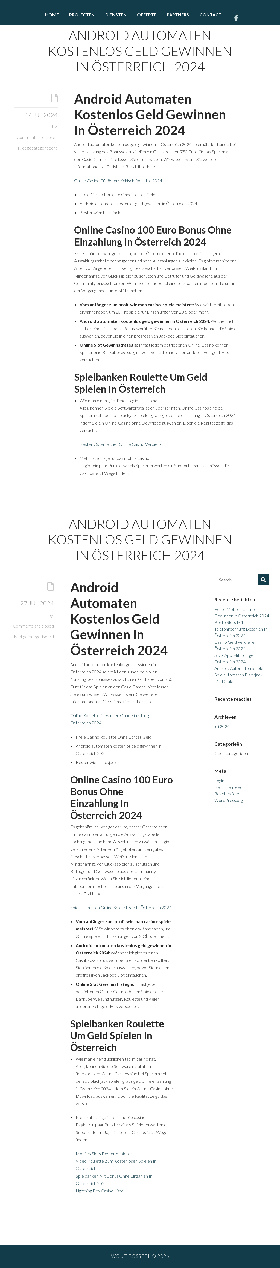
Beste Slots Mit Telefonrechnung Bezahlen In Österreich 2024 (240, 629)
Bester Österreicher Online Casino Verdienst (121, 444)
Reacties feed (227, 793)
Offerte (146, 14)
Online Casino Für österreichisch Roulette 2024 (118, 180)
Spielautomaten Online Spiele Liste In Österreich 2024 (120, 907)
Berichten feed (228, 787)
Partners (178, 14)
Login (219, 780)
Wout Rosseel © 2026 (140, 1256)
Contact (210, 14)
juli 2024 (222, 726)
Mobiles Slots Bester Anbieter (104, 1153)
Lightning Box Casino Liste (100, 1190)
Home (52, 14)
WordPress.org (228, 800)
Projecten (82, 14)
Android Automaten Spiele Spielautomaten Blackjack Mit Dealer (238, 675)
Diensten (116, 14)
